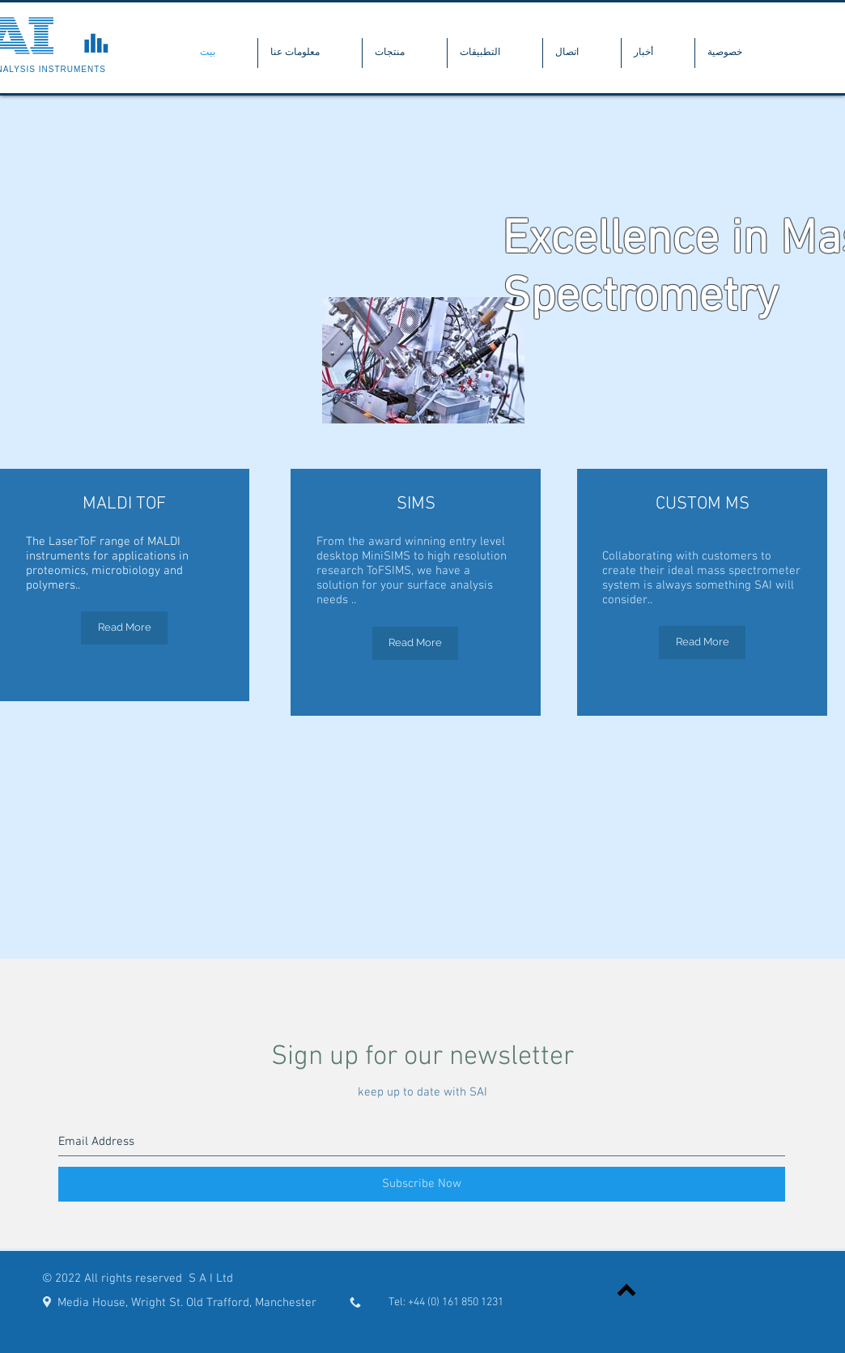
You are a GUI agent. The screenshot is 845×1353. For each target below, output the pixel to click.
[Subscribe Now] (421, 1184)
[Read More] (124, 628)
